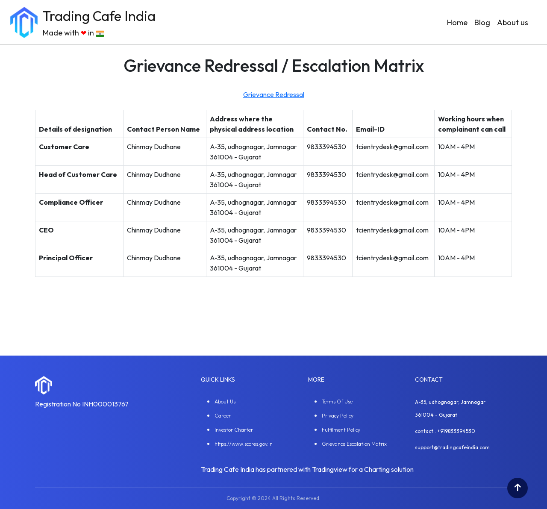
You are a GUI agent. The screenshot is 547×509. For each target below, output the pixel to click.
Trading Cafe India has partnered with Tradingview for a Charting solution (307, 469)
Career (223, 415)
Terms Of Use (337, 401)
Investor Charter (234, 430)
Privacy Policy (337, 415)
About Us (225, 401)
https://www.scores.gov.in (244, 444)
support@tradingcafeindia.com (452, 447)
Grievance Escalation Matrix (354, 444)
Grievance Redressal (273, 94)
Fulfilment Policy (341, 430)
